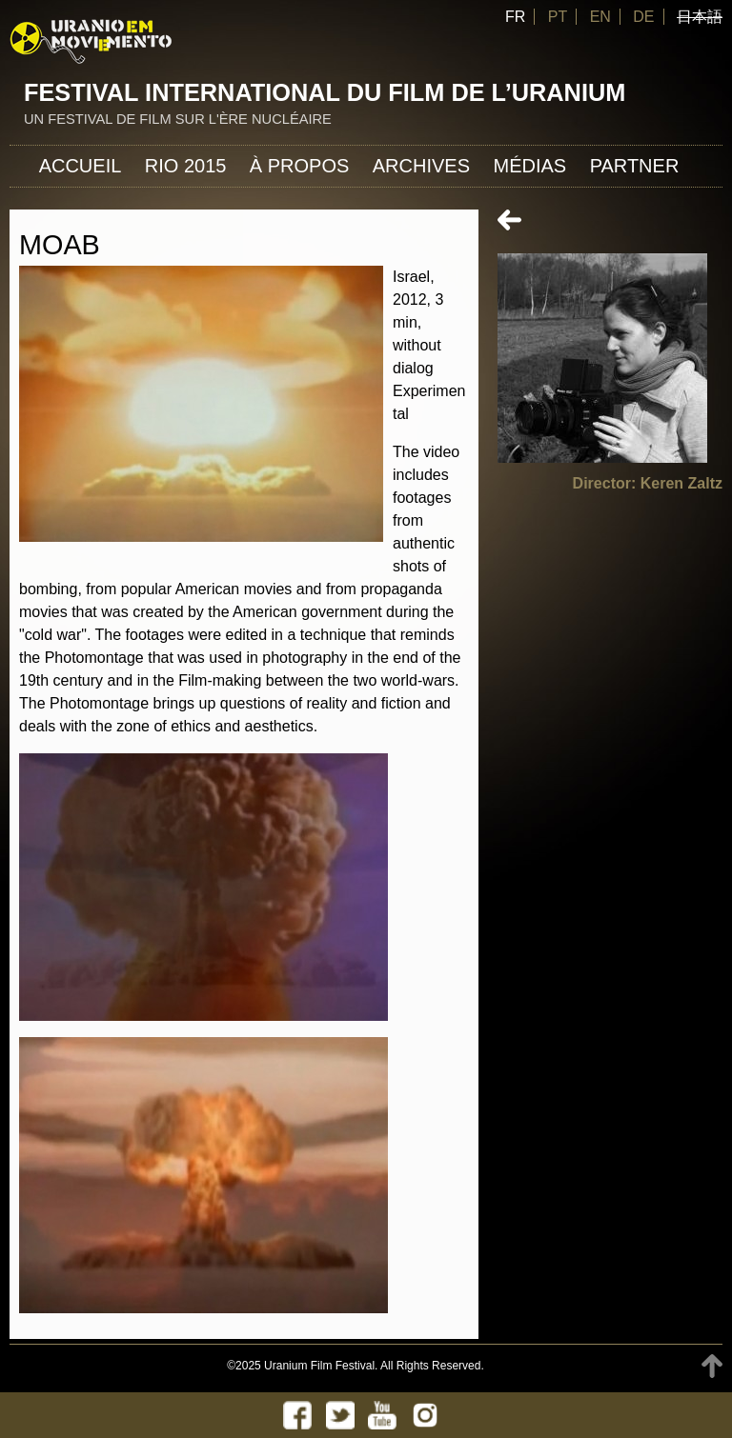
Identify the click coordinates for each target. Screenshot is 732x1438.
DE (643, 17)
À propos (299, 165)
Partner (635, 165)
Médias (529, 165)
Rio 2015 (186, 165)
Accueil (80, 165)
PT (557, 17)
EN (600, 17)
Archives (421, 165)
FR (515, 17)
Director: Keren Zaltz (647, 483)
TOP (712, 1366)
